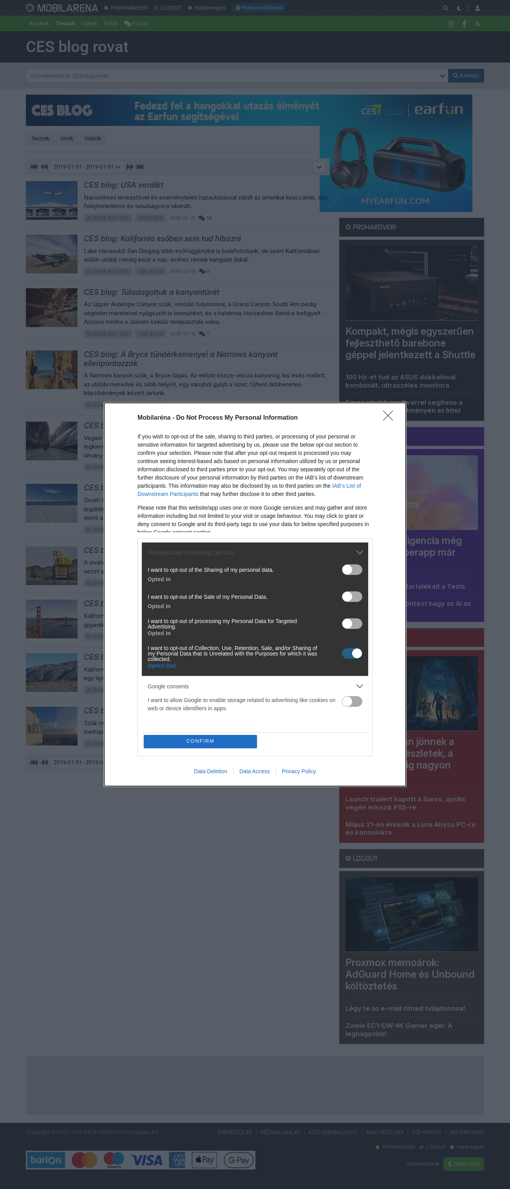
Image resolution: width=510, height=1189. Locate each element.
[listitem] (255, 552)
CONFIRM (201, 741)
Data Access (254, 772)
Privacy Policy (299, 772)
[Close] (390, 417)
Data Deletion (210, 772)
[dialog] (255, 594)
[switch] (352, 569)
